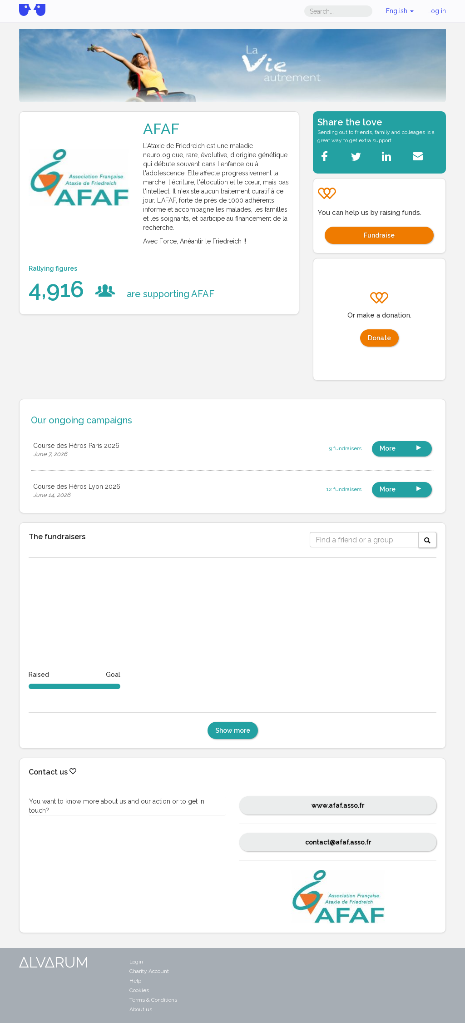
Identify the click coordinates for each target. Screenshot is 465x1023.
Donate (379, 338)
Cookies (139, 990)
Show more (232, 730)
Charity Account (149, 971)
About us (140, 1009)
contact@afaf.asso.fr (338, 842)
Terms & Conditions (153, 1000)
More (402, 447)
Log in (436, 11)
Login (136, 961)
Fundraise (379, 235)
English (400, 11)
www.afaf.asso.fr (338, 805)
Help (135, 981)
